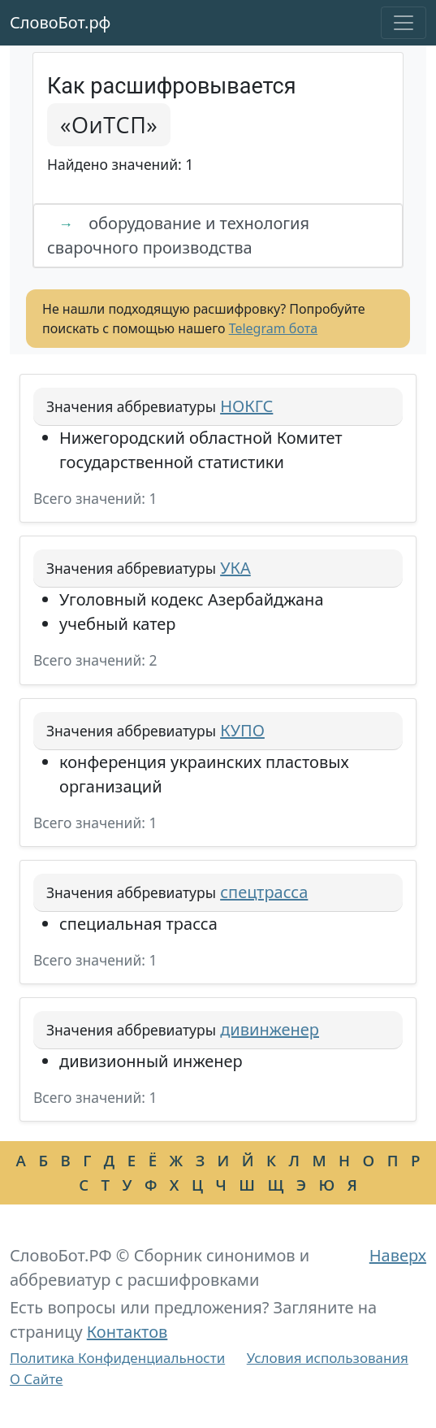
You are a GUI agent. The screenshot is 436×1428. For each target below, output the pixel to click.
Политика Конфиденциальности (117, 1357)
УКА (235, 568)
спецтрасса (264, 892)
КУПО (242, 730)
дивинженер (269, 1029)
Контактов (127, 1332)
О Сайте (36, 1378)
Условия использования (327, 1357)
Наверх (397, 1255)
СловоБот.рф (60, 22)
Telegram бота (273, 328)
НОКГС (246, 406)
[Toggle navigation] (403, 23)
